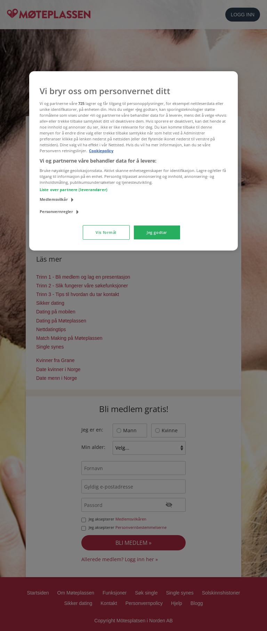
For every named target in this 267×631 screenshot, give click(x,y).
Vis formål (106, 232)
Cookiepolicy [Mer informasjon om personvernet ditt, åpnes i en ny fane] (101, 150)
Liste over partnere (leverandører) (73, 189)
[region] (133, 161)
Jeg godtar (157, 232)
